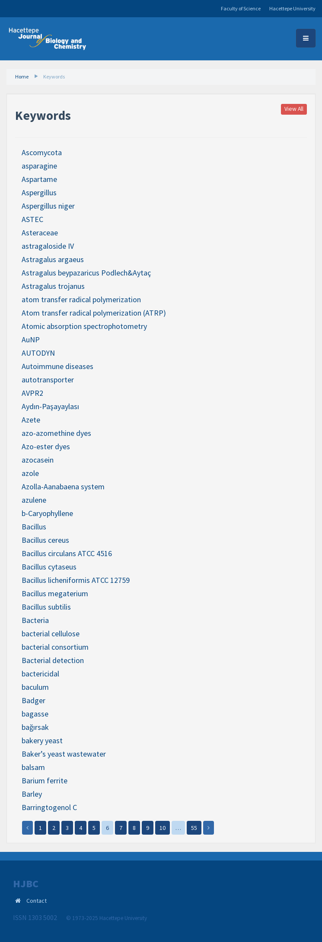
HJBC (25, 884)
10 (162, 828)
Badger (33, 700)
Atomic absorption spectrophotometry (84, 326)
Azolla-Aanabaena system (63, 486)
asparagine (39, 166)
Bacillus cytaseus (49, 567)
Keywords (54, 76)
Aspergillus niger (48, 206)
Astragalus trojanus (53, 286)
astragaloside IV (48, 246)
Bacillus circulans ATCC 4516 (67, 553)
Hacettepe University (292, 8)
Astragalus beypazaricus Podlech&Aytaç (86, 273)
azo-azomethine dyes (56, 433)
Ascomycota (42, 152)
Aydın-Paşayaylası (50, 406)
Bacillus (34, 527)
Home (22, 76)
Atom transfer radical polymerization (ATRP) (94, 313)
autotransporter (48, 380)
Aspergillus (39, 192)
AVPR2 (32, 393)
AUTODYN (38, 353)
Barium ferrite (44, 781)
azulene (34, 500)
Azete (31, 420)
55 (194, 828)
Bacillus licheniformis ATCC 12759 (76, 580)
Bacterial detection (53, 660)
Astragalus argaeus (53, 259)
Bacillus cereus (45, 540)
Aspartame (39, 179)
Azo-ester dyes (46, 446)
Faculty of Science (241, 8)
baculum (35, 687)
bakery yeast (42, 740)
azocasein (38, 460)
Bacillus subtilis (46, 607)
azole (30, 473)
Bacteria (35, 620)
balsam (33, 767)
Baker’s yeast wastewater (64, 754)
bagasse (35, 714)
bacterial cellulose (51, 633)
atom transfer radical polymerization (81, 299)
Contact (36, 900)
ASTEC (32, 219)
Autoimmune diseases (57, 366)
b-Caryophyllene (47, 513)
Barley (32, 794)
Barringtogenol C (49, 807)
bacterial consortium (55, 647)
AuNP (31, 339)
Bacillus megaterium (55, 593)
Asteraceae (40, 233)
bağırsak (35, 727)
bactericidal (40, 674)
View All (293, 109)
